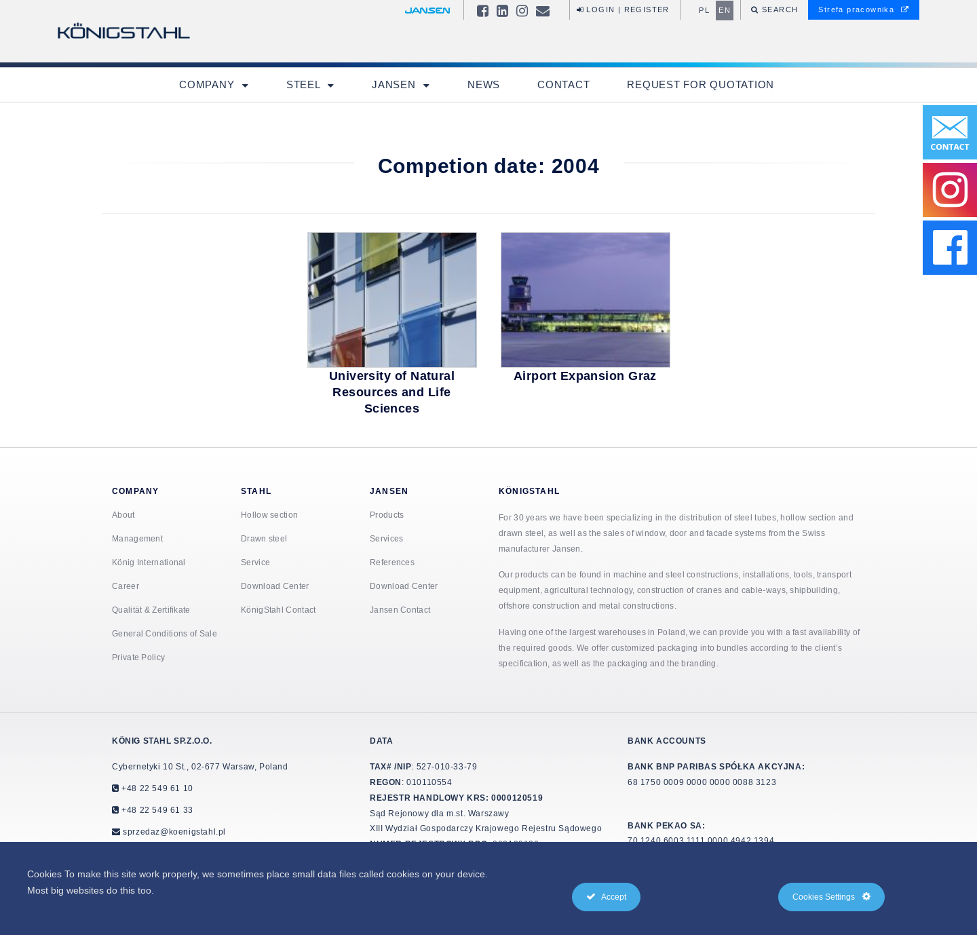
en (725, 10)
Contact (563, 84)
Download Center (275, 586)
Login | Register (623, 9)
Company (208, 84)
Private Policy (138, 657)
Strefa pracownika (863, 9)
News (483, 84)
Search (779, 9)
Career (125, 586)
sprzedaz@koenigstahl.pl (174, 831)
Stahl (256, 491)
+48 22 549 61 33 (156, 810)
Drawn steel (264, 538)
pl (704, 10)
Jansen (395, 84)
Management (137, 538)
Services (386, 538)
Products (387, 515)
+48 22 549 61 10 (156, 788)
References (392, 562)
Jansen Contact (400, 610)
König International (149, 562)
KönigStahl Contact (278, 610)
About (123, 515)
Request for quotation (700, 84)
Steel (305, 84)
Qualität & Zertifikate (151, 610)
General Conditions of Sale (164, 633)
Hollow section (269, 515)
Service (255, 562)
